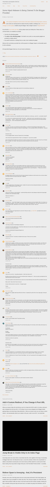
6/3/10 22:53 (7, 122)
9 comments (8, 486)
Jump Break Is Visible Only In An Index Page (21, 453)
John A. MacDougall (8, 92)
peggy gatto (7, 155)
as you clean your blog (14, 29)
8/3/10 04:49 (7, 152)
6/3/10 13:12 (7, 102)
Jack (6, 183)
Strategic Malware (23, 56)
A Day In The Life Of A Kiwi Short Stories (12, 216)
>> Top (4, 53)
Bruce (6, 368)
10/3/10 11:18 (7, 231)
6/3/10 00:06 (7, 83)
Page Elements (41, 25)
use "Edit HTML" (34, 210)
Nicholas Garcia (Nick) (9, 298)
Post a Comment (5, 394)
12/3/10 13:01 (7, 295)
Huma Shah (7, 190)
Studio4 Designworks (9, 241)
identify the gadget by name (14, 363)
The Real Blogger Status (11, 1)
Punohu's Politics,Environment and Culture (12, 63)
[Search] (42, 1)
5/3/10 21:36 (7, 71)
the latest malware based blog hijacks (34, 21)
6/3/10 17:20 (7, 111)
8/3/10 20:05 (7, 180)
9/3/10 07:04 (7, 187)
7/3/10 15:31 (7, 142)
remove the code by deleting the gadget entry (37, 363)
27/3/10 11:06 (7, 347)
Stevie (6, 272)
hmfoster (6, 105)
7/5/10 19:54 (7, 379)
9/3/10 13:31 (7, 197)
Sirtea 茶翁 (7, 234)
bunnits (6, 86)
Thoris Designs (8, 323)
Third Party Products (32, 56)
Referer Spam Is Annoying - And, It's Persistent (22, 473)
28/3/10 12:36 (7, 365)
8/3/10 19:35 (7, 170)
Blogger (12, 56)
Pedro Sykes (7, 145)
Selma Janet (7, 74)
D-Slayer (6, 125)
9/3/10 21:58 (7, 213)
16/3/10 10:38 (7, 320)
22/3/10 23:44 (7, 339)
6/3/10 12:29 (7, 89)
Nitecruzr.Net (17, 56)
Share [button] (45, 56)
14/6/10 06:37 (7, 392)
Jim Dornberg (7, 316)
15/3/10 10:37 (7, 313)
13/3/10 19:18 (7, 305)
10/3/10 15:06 (7, 238)
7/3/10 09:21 (7, 130)
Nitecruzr (7, 209)
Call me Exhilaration (8, 173)
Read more (45, 466)
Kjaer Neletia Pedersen (9, 114)
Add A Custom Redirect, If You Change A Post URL (24, 402)
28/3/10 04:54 (7, 356)
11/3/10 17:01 (7, 269)
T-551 (6, 308)
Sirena (6, 350)
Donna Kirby (7, 200)
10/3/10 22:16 (7, 246)
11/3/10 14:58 (7, 260)
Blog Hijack (8, 56)
